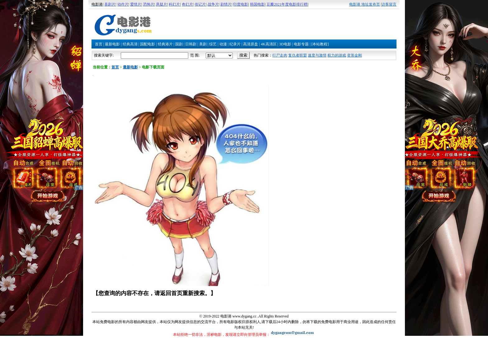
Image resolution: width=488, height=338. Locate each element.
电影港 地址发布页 (364, 4)
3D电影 (285, 44)
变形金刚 (354, 55)
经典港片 (165, 44)
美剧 (203, 44)
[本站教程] (320, 44)
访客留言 (389, 4)
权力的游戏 (336, 55)
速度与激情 (317, 55)
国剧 (179, 44)
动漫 (223, 44)
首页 (98, 44)
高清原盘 (250, 44)
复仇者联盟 (297, 55)
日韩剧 (190, 44)
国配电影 (147, 44)
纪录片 (235, 44)
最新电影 (112, 44)
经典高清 (130, 44)
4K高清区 (269, 44)
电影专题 (301, 44)
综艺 (213, 44)
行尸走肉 (279, 55)
